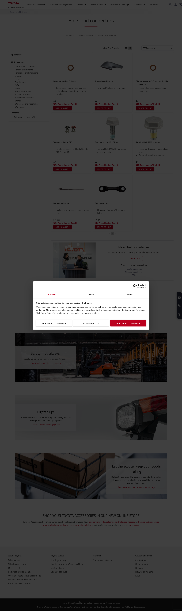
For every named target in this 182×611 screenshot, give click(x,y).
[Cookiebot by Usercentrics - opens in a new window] (135, 286)
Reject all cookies (54, 323)
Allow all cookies (128, 323)
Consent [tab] (52, 294)
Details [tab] (91, 294)
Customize (91, 323)
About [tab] (130, 294)
